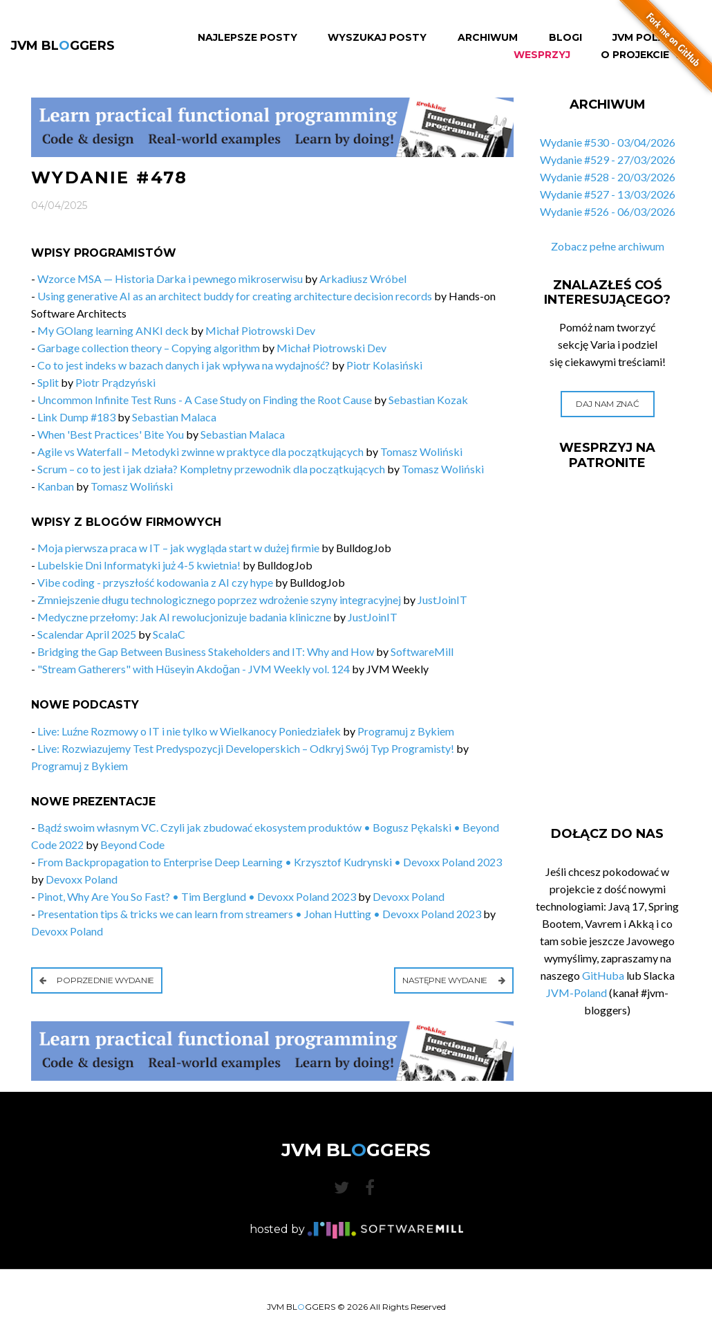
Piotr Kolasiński (384, 365)
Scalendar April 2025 (86, 634)
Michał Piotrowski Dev (260, 330)
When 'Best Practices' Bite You (110, 434)
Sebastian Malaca (174, 416)
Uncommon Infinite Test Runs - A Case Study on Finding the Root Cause (204, 399)
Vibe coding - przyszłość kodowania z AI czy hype (155, 582)
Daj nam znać (607, 404)
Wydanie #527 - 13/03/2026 (607, 194)
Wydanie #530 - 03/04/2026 (607, 142)
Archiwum (488, 38)
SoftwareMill (422, 651)
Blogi (565, 38)
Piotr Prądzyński (115, 382)
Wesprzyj (542, 55)
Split (48, 382)
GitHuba (603, 975)
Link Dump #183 (76, 416)
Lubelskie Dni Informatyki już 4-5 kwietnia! (139, 565)
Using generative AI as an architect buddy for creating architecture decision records (234, 295)
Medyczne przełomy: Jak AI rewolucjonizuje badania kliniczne (184, 616)
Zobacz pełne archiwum (607, 246)
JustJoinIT (442, 599)
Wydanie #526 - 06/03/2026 (607, 211)
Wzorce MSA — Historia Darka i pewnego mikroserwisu (170, 278)
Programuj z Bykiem (405, 731)
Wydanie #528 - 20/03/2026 (607, 176)
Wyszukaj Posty (377, 38)
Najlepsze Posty (247, 38)
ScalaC (169, 634)
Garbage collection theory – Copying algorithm (148, 347)
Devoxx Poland (82, 879)
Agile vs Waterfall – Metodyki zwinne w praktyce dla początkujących (200, 451)
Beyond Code (132, 844)
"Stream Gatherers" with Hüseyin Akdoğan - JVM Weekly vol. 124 (193, 668)
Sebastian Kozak (428, 399)
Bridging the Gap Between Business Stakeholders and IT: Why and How (205, 651)
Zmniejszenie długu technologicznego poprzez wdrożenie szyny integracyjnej (219, 599)
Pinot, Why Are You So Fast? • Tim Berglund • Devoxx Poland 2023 (196, 896)
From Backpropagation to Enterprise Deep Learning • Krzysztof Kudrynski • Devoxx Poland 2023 (269, 861)
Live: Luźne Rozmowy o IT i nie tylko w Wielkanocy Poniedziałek (189, 731)
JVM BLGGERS (62, 45)
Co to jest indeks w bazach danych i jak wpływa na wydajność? (183, 365)
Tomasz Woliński (421, 451)
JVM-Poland (576, 992)
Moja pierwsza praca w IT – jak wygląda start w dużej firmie (178, 547)
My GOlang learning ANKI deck (113, 330)
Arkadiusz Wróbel (362, 278)
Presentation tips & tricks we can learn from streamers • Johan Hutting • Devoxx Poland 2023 (259, 913)
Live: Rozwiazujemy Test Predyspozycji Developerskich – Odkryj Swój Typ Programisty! (245, 748)
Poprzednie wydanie (96, 980)
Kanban (55, 486)
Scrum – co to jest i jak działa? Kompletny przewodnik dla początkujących (211, 468)
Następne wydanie (453, 980)
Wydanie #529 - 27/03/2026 (607, 159)
